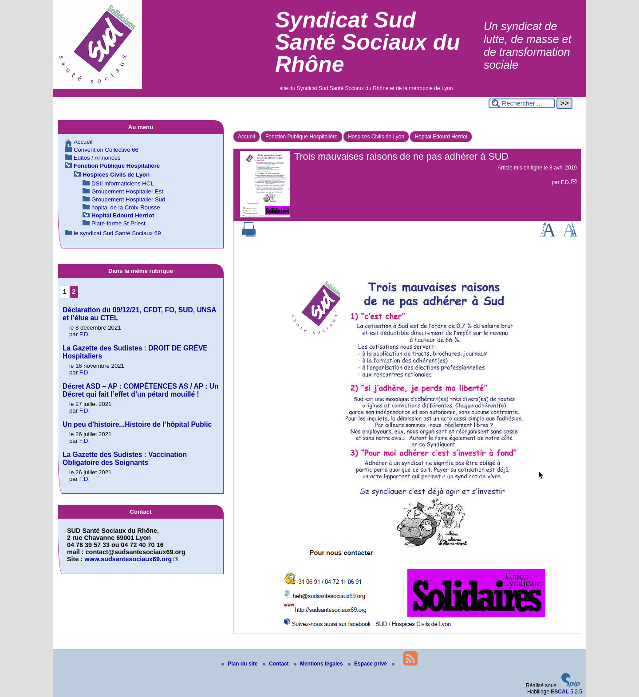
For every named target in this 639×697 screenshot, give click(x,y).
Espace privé (368, 664)
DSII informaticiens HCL (122, 183)
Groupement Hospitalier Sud (128, 199)
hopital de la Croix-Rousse (125, 207)
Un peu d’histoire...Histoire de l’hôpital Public (137, 424)
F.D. (565, 182)
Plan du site (240, 664)
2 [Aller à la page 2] (73, 291)
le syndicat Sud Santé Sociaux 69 (117, 233)
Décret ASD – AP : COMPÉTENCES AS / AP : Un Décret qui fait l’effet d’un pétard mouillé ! (141, 390)
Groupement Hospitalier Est (127, 191)
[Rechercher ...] (522, 103)
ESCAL (560, 692)
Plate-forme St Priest (118, 223)
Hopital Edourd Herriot (440, 137)
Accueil (246, 137)
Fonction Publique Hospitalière (301, 137)
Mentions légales (319, 664)
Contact (276, 664)
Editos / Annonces (97, 157)
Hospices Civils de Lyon (376, 137)
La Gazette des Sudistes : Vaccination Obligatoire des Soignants (125, 458)
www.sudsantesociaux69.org (128, 559)
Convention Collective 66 (106, 149)
